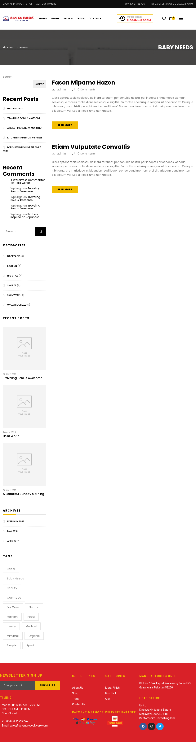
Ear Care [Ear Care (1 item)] (13, 607)
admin (61, 89)
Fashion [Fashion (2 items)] (12, 617)
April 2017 (13, 541)
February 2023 (15, 521)
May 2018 (12, 531)
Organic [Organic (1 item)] (34, 636)
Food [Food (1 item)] (31, 617)
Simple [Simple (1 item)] (11, 645)
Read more (65, 125)
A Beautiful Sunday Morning (24, 127)
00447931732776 (134, 3)
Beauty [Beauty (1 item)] (12, 588)
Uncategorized (17, 304)
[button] (172, 18)
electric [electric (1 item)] (34, 607)
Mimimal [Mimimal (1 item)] (13, 636)
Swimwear (13, 295)
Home (10, 47)
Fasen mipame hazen (83, 83)
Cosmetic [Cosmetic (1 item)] (14, 598)
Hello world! (15, 108)
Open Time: (134, 16)
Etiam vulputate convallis (91, 147)
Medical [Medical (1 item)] (31, 626)
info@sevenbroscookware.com (172, 3)
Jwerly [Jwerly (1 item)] (11, 626)
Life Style (12, 275)
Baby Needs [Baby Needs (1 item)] (15, 578)
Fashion (12, 266)
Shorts (11, 285)
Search (7, 77)
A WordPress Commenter (28, 180)
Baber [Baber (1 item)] (11, 569)
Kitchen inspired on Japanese (24, 137)
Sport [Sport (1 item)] (30, 645)
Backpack (13, 256)
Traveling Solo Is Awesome (23, 118)
